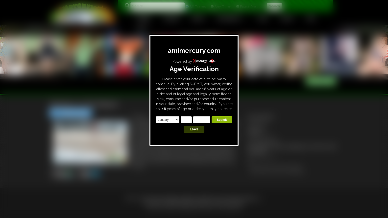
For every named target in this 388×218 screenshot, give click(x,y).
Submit (222, 120)
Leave (194, 129)
